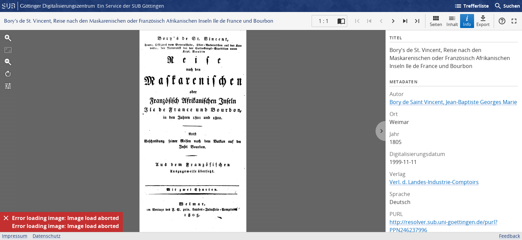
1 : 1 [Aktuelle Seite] (324, 21)
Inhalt (452, 20)
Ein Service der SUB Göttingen (130, 6)
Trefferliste (471, 6)
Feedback (509, 236)
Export (483, 20)
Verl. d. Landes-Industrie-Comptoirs (434, 182)
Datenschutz (47, 236)
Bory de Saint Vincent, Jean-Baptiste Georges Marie (453, 102)
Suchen (507, 6)
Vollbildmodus (514, 21)
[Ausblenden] (6, 218)
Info (467, 20)
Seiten (436, 20)
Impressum (14, 236)
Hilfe (502, 21)
